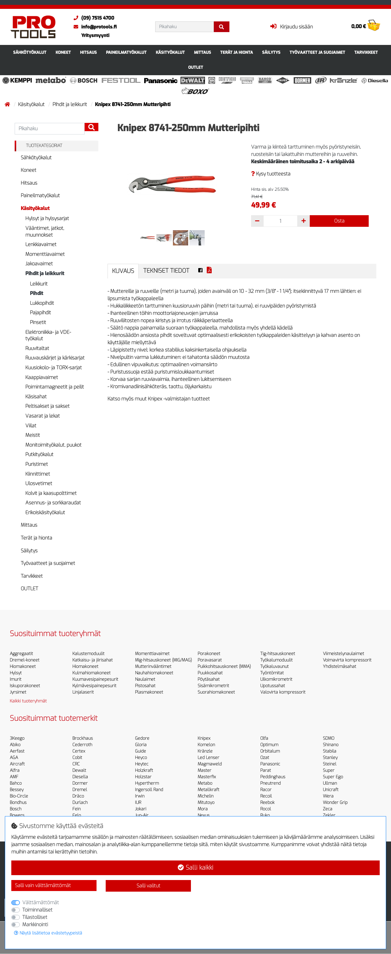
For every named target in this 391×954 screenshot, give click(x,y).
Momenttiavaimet (45, 254)
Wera (328, 796)
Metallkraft (208, 790)
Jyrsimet (18, 692)
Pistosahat (145, 686)
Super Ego (333, 777)
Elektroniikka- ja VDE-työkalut (48, 335)
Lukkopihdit (42, 303)
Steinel (329, 764)
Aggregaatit (21, 654)
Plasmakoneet (149, 692)
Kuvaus (123, 271)
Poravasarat (210, 660)
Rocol (265, 809)
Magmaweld (210, 764)
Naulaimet (145, 679)
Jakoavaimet (39, 263)
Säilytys (271, 52)
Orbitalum (270, 751)
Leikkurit (39, 284)
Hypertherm (147, 783)
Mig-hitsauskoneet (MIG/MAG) (163, 660)
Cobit (77, 758)
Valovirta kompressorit (282, 692)
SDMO (328, 738)
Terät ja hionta (236, 52)
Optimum (269, 745)
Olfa (264, 738)
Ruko (265, 815)
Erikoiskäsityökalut (45, 512)
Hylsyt (16, 673)
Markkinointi (35, 924)
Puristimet (36, 464)
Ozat (264, 758)
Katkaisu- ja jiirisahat (92, 660)
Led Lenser (208, 758)
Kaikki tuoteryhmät (28, 701)
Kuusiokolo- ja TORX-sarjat (53, 367)
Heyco (141, 758)
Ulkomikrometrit (276, 679)
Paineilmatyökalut (126, 52)
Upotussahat (272, 686)
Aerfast (17, 751)
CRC (76, 764)
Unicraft (330, 790)
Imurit (15, 679)
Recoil (266, 796)
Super (328, 770)
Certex (78, 751)
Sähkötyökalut (29, 52)
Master (204, 770)
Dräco (78, 796)
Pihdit (36, 293)
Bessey (17, 790)
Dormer (80, 783)
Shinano (330, 745)
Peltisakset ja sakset (47, 406)
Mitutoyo (206, 802)
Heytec (141, 764)
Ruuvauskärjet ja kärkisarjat (55, 358)
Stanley (330, 758)
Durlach (80, 802)
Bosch (15, 809)
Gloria (141, 745)
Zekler (329, 815)
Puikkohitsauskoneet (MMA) (224, 666)
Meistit (32, 435)
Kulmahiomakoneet (91, 673)
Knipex (204, 738)
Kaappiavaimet (41, 377)
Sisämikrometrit (213, 686)
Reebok (267, 802)
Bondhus (18, 802)
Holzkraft (144, 770)
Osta (339, 221)
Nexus (204, 815)
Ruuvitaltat (37, 348)
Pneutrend (270, 783)
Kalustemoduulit (88, 654)
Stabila (329, 751)
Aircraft (17, 764)
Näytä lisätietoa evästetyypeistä (48, 933)
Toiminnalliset (37, 910)
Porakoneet (209, 654)
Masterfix (207, 777)
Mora (203, 809)
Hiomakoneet (23, 666)
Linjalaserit (83, 692)
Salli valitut (148, 885)
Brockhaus (82, 738)
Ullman (330, 783)
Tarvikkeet (366, 52)
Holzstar (143, 777)
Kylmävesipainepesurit (94, 686)
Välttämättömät (40, 902)
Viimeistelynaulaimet (343, 654)
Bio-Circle (19, 796)
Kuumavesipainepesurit (95, 679)
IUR (138, 802)
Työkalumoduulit (276, 660)
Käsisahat (36, 396)
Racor (266, 790)
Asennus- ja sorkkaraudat (53, 502)
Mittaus (202, 52)
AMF (14, 777)
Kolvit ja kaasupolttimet (51, 493)
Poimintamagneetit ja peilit (54, 387)
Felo (76, 815)
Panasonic (270, 764)
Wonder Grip (335, 802)
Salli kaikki (195, 868)
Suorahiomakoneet (216, 692)
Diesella (80, 777)
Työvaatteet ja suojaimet (317, 52)
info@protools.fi (94, 27)
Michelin (206, 796)
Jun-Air (141, 815)
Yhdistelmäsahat (339, 666)
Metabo (205, 783)
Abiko (15, 745)
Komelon (206, 745)
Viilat (30, 425)
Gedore (142, 738)
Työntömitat (272, 673)
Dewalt (79, 770)
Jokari (140, 809)
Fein (76, 809)
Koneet (63, 52)
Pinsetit (38, 322)
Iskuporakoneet (25, 686)
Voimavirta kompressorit (347, 660)
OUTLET (195, 67)
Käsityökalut (170, 52)
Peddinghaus (272, 777)
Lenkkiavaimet (41, 244)
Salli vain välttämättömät (43, 885)
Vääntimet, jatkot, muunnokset (44, 231)
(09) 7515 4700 (92, 18)
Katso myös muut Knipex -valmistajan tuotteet (159, 399)
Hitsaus (88, 52)
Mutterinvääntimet (153, 666)
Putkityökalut (39, 454)
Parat (265, 770)
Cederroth (82, 745)
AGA (14, 758)
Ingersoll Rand (149, 790)
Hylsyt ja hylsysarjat (47, 218)
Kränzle (205, 751)
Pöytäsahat (209, 679)
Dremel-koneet (24, 660)
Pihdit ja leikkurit (70, 104)
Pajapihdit (40, 312)
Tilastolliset (34, 917)
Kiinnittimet (37, 474)
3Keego (17, 738)
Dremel (79, 790)
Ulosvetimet (38, 483)
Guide (140, 751)
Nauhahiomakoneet (154, 673)
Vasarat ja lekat (42, 416)
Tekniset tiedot (166, 270)
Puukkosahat (210, 673)
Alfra (15, 770)
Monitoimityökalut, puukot (53, 445)
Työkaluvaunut (274, 666)
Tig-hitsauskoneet (277, 654)
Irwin (139, 796)
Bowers (17, 815)
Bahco (16, 783)
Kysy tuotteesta (271, 174)
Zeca (327, 809)
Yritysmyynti (95, 35)
